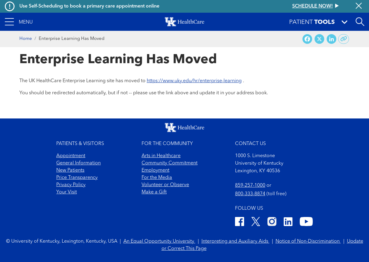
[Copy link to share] (343, 39)
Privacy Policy (71, 185)
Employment (155, 170)
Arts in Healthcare (161, 156)
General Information (78, 163)
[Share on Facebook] (307, 39)
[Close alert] (358, 6)
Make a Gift (154, 192)
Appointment (70, 156)
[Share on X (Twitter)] (319, 39)
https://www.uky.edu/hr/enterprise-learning (194, 81)
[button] (19, 22)
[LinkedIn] (288, 222)
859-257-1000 (250, 185)
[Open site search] (360, 22)
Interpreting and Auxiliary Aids (235, 241)
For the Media (157, 177)
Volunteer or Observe (165, 185)
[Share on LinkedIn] (331, 39)
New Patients (70, 170)
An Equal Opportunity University (159, 241)
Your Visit (66, 192)
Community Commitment (170, 163)
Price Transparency (77, 177)
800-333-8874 (250, 194)
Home (25, 39)
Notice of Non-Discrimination (308, 241)
